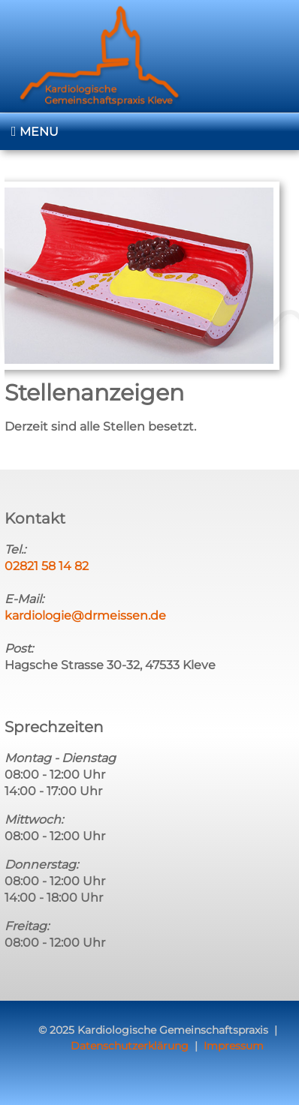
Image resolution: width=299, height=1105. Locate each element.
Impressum (234, 1045)
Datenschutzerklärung (130, 1045)
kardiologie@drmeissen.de (85, 615)
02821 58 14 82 (47, 566)
